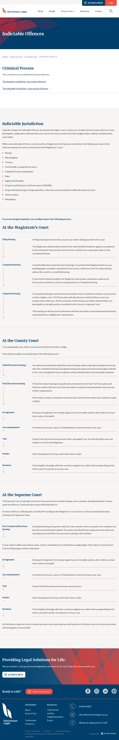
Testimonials (30, 720)
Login (110, 3)
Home (5, 56)
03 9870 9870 (95, 3)
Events (50, 720)
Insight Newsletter (55, 717)
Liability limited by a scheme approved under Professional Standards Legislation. (47, 733)
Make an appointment (41, 691)
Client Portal (52, 710)
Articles (50, 713)
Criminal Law (30, 56)
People (52, 11)
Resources (84, 11)
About (40, 11)
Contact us (30, 724)
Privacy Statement (32, 731)
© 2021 (47, 731)
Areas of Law (16, 56)
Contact (98, 11)
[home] (14, 10)
